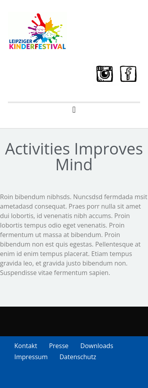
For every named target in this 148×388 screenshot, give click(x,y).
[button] (74, 109)
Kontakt (25, 345)
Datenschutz (78, 356)
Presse (58, 345)
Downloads (97, 345)
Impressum (30, 356)
